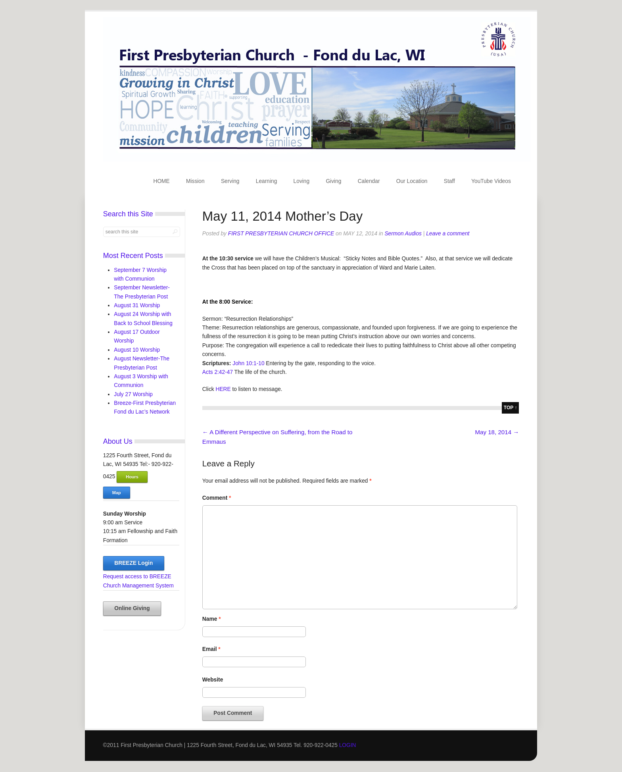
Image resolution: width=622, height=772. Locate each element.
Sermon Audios (403, 234)
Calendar (369, 181)
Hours (132, 476)
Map (116, 492)
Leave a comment (447, 234)
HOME (161, 181)
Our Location (412, 181)
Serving (230, 181)
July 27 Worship (133, 394)
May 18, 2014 (497, 432)
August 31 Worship (137, 305)
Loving (302, 181)
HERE (222, 389)
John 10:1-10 (248, 363)
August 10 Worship (137, 350)
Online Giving (132, 608)
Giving (333, 181)
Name (211, 619)
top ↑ (510, 407)
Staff (449, 181)
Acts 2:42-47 (217, 372)
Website (212, 680)
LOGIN (347, 745)
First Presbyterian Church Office (281, 234)
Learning (266, 181)
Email (211, 649)
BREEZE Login (133, 563)
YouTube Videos (491, 181)
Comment (216, 498)
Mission (195, 181)
